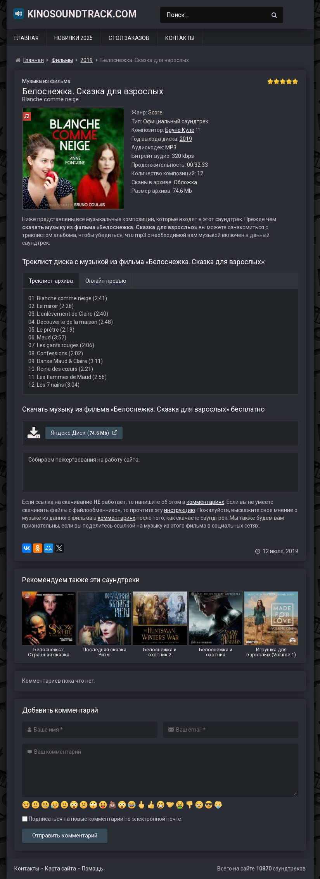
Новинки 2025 (73, 38)
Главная (26, 38)
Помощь (92, 868)
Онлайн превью (105, 280)
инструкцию (179, 510)
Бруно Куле (179, 130)
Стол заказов (129, 38)
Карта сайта (60, 868)
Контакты (179, 38)
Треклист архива (51, 280)
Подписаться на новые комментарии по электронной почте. (102, 819)
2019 (186, 139)
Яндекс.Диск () (84, 432)
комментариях (205, 502)
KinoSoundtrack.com (74, 13)
